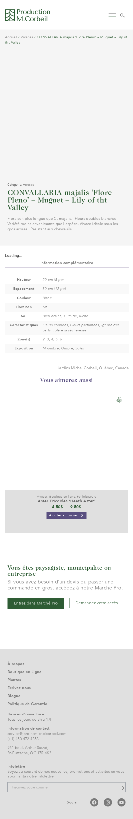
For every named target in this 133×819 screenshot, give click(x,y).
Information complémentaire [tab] (66, 262)
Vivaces (27, 37)
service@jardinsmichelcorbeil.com (37, 733)
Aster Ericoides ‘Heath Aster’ (66, 501)
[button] (112, 14)
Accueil (11, 37)
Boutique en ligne (62, 497)
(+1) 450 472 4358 (23, 738)
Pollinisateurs (86, 497)
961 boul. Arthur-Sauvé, (28, 747)
